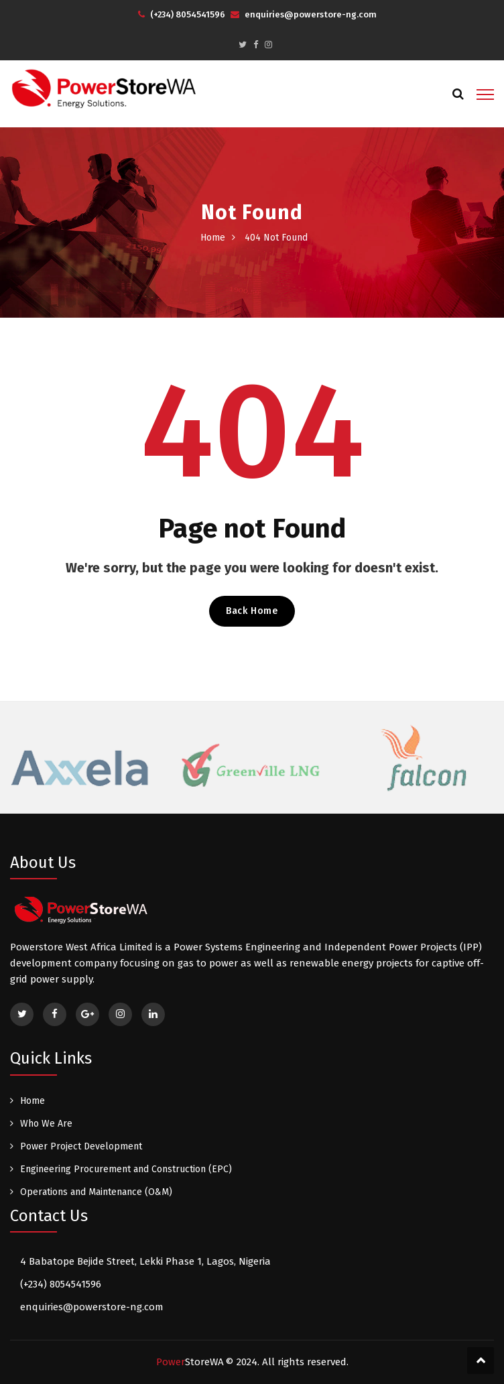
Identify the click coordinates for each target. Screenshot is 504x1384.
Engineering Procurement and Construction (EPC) (126, 1169)
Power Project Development (81, 1146)
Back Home (251, 611)
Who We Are (46, 1123)
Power (190, 1362)
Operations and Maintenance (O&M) (96, 1192)
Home (212, 237)
